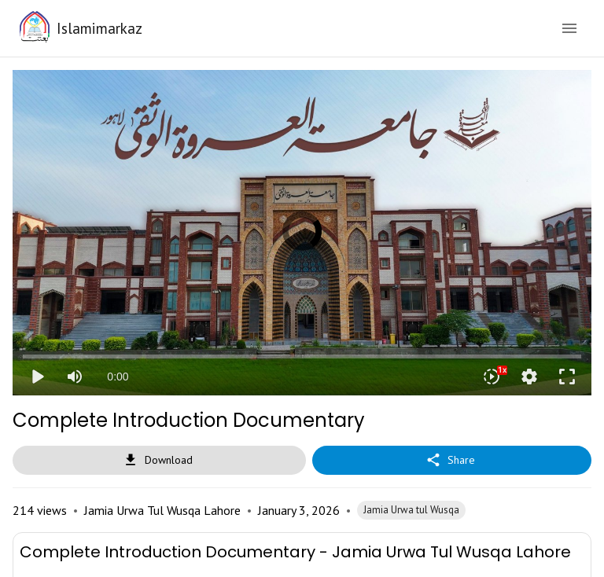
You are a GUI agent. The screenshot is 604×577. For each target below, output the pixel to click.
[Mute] (75, 376)
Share (451, 460)
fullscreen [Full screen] (567, 376)
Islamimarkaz (99, 28)
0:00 (117, 376)
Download (159, 460)
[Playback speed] (491, 376)
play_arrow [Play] (37, 376)
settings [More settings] (529, 376)
